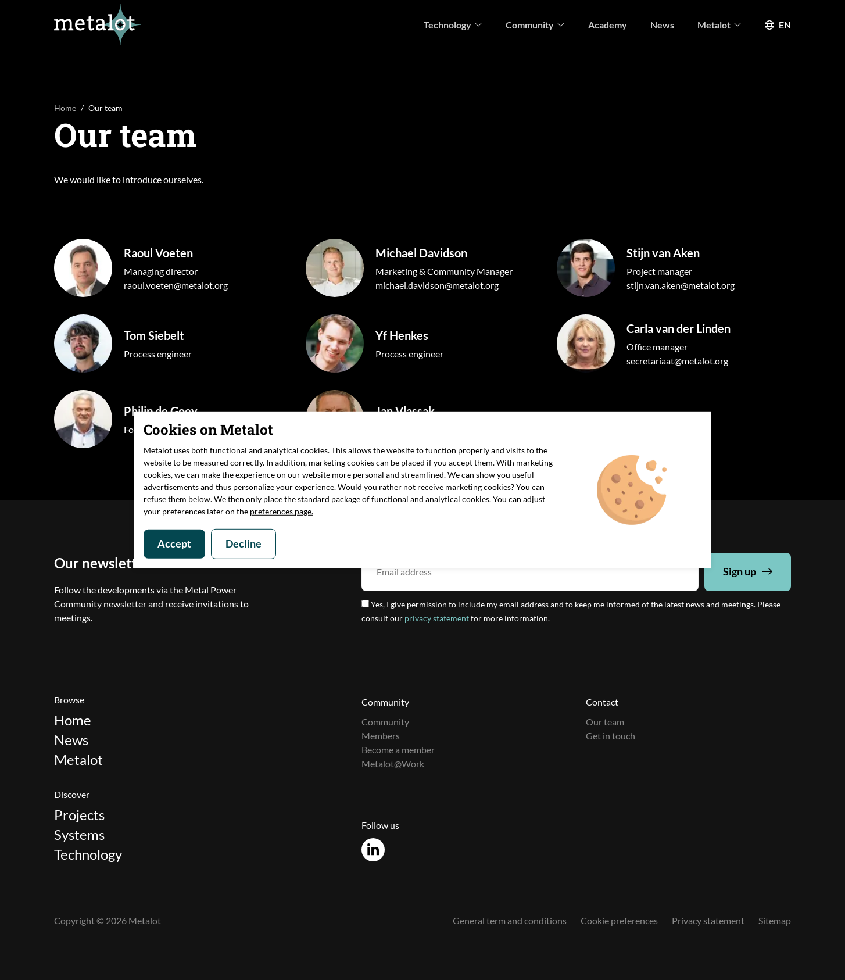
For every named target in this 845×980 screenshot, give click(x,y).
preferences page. (281, 511)
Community (535, 24)
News (662, 24)
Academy (607, 24)
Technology (453, 24)
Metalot (719, 24)
